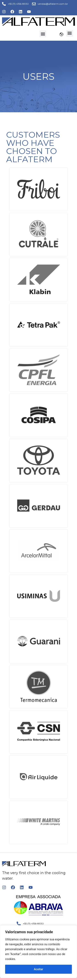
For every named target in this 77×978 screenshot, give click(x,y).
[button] (42, 33)
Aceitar (38, 969)
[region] (38, 951)
